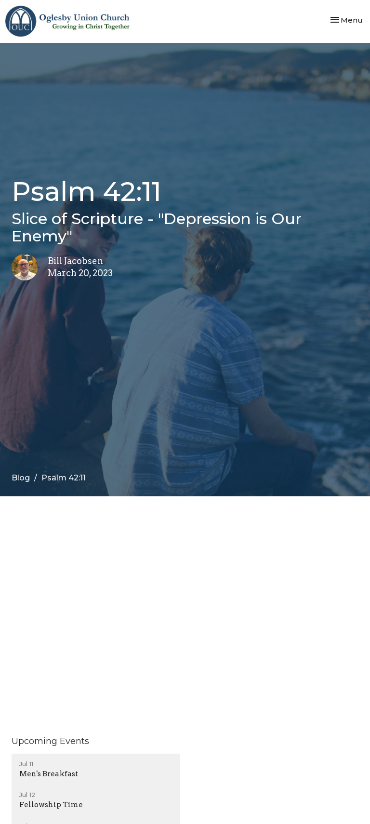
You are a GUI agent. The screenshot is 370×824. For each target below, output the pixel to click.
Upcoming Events (50, 741)
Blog (21, 477)
